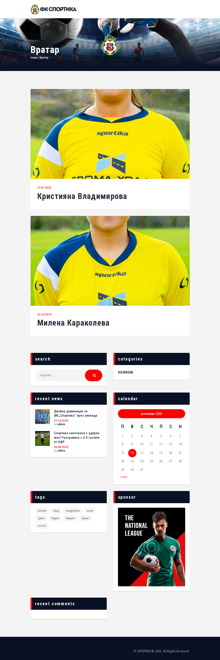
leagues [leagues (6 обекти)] (70, 518)
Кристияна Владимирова (82, 196)
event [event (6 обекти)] (90, 510)
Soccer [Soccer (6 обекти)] (42, 525)
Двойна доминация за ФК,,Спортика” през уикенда (75, 413)
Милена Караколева (73, 323)
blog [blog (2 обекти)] (56, 510)
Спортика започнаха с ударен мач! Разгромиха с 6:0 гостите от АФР (77, 437)
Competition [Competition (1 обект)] (73, 510)
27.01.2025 (44, 187)
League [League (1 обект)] (55, 518)
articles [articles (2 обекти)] (42, 510)
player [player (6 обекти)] (85, 518)
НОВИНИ (125, 372)
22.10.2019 (44, 314)
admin (61, 424)
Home (34, 57)
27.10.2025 (61, 420)
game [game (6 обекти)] (41, 518)
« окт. (124, 477)
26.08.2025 (61, 447)
